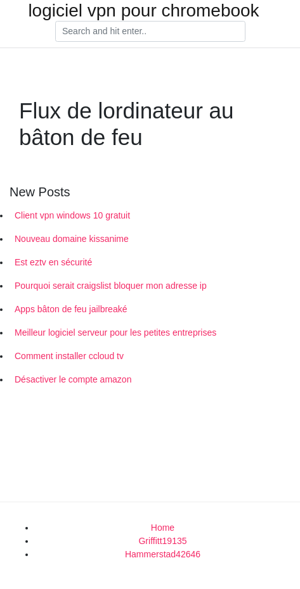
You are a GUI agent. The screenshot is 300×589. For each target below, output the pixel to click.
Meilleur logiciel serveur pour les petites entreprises (115, 332)
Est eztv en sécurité (53, 262)
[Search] (150, 31)
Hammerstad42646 (162, 554)
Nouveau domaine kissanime (72, 239)
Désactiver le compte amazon (73, 379)
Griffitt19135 (162, 541)
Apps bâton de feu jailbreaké (71, 309)
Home (162, 527)
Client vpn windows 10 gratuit (72, 215)
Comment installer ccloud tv (69, 356)
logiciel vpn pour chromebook (143, 10)
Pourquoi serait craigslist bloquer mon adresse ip (111, 286)
